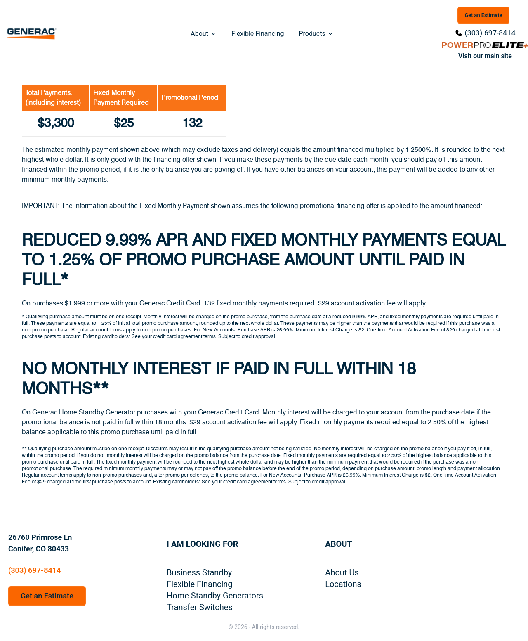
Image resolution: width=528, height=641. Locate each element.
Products (316, 34)
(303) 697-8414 (489, 32)
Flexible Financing (257, 34)
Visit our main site (485, 56)
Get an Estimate (483, 15)
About (204, 34)
